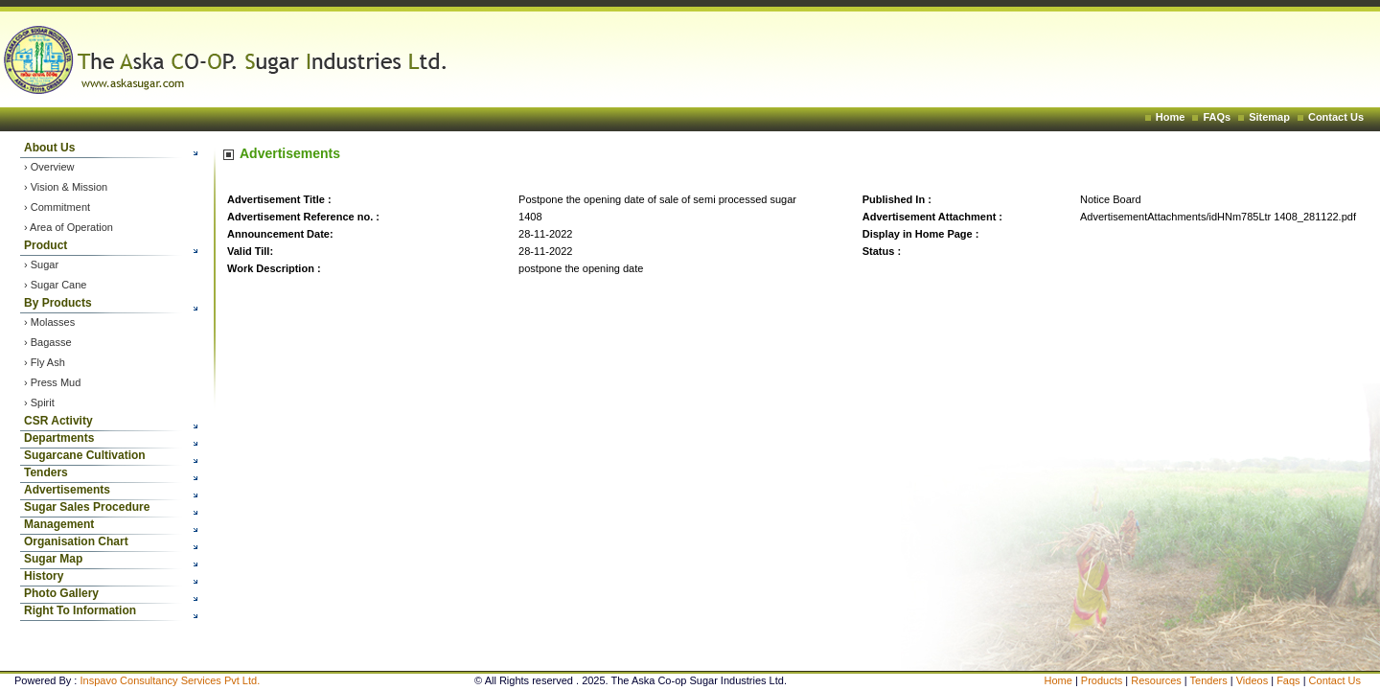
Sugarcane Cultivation (85, 455)
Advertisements (67, 489)
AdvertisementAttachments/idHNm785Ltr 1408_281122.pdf (1218, 216)
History (43, 576)
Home (1170, 117)
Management (59, 524)
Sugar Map (53, 558)
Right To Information (80, 610)
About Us (49, 147)
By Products (58, 303)
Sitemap (1269, 117)
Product (45, 245)
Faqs (1289, 680)
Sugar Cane (59, 284)
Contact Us (1336, 117)
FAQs (1216, 117)
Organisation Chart (76, 541)
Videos (1254, 680)
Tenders (46, 472)
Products (1101, 680)
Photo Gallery (61, 593)
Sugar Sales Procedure (87, 507)
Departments (59, 438)
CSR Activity (58, 420)
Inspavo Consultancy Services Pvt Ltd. (170, 680)
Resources (1156, 680)
